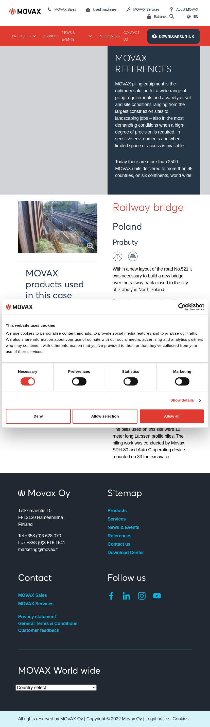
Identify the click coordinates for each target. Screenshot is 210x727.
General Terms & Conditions (47, 623)
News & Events (123, 527)
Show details (182, 400)
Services (117, 519)
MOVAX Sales (32, 595)
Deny (38, 416)
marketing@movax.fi (38, 549)
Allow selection (105, 416)
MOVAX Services (36, 603)
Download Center (126, 552)
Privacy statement (37, 616)
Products (117, 510)
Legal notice (157, 718)
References (119, 535)
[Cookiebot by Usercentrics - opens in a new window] (182, 307)
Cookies (181, 718)
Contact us (119, 544)
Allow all (172, 416)
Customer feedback (38, 630)
